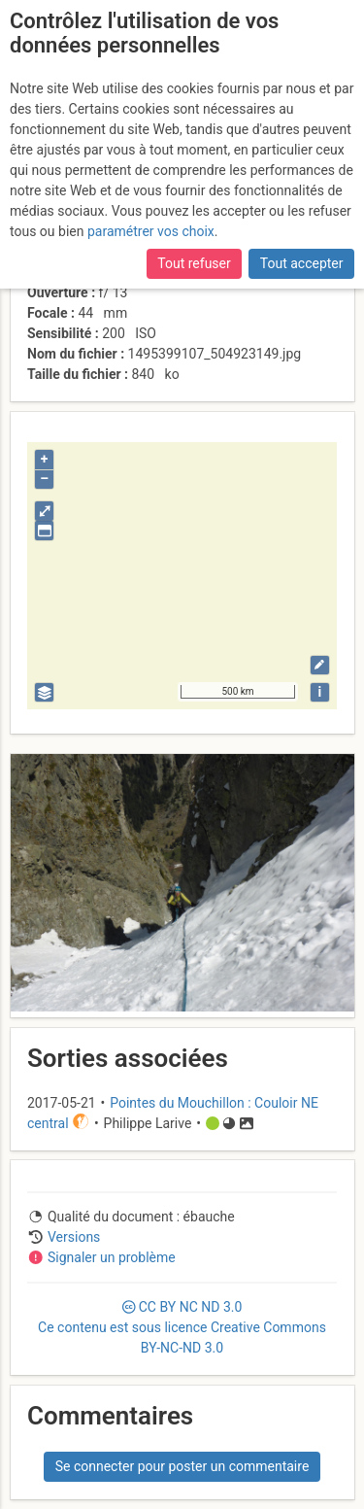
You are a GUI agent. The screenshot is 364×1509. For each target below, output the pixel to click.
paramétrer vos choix (151, 231)
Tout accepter (302, 263)
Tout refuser (193, 263)
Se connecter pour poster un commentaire (182, 1466)
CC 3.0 (182, 1327)
